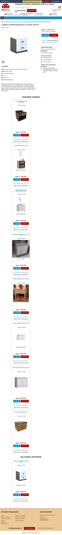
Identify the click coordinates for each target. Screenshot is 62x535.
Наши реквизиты (56, 1)
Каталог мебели (9, 21)
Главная (3, 21)
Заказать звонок (32, 10)
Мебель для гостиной (20, 515)
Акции (2, 515)
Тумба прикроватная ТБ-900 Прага (21, 461)
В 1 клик (45, 35)
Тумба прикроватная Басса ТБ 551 (21, 235)
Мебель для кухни (5, 517)
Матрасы (3, 522)
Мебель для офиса (19, 520)
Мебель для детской (19, 518)
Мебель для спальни (18, 21)
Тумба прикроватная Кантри (21, 323)
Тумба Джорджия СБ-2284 (21, 145)
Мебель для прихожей (20, 517)
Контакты (46, 1)
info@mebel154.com (44, 519)
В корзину (54, 35)
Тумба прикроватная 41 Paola (20, 367)
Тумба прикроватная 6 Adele (21, 278)
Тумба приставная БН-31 (21, 412)
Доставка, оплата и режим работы (32, 1)
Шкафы (3, 520)
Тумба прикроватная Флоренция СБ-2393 (21, 190)
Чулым (8, 1)
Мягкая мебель (4, 523)
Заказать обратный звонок (51, 42)
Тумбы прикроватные (29, 21)
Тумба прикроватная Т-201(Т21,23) (21, 102)
